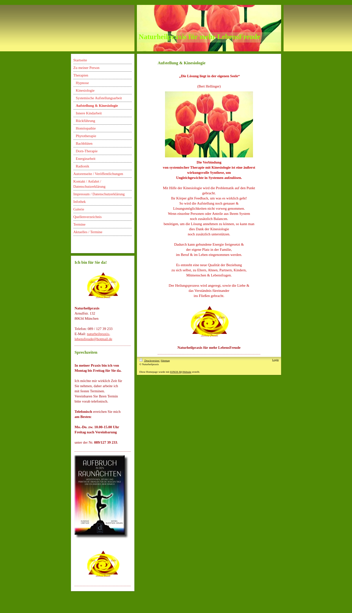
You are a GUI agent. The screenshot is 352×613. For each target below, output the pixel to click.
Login (275, 359)
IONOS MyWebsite (180, 371)
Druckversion (149, 360)
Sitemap (165, 360)
